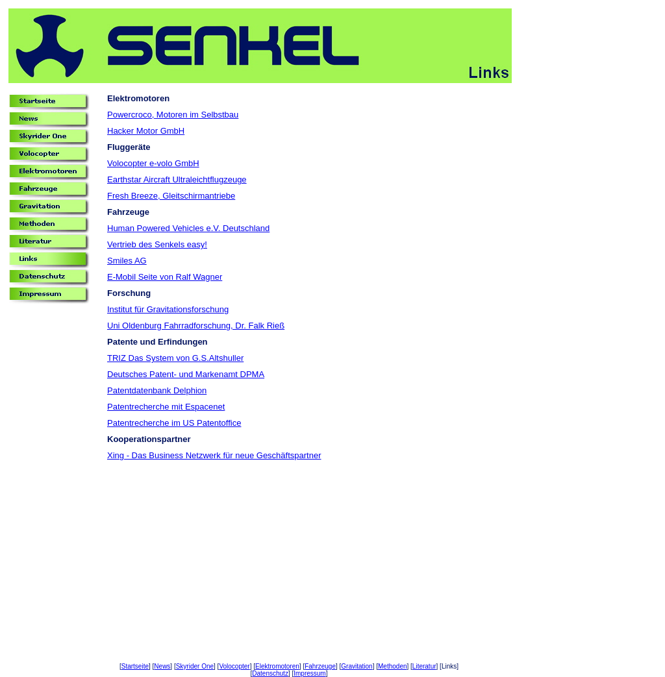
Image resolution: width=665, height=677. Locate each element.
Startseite (135, 666)
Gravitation (356, 666)
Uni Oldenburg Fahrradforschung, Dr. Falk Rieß (195, 325)
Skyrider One (195, 666)
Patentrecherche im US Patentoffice (174, 423)
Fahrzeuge (320, 666)
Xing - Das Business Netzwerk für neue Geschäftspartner (214, 455)
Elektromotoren (277, 666)
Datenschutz (270, 673)
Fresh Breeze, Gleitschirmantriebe (171, 196)
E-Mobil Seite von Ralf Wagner (164, 277)
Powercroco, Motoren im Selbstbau (172, 114)
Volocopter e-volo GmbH (153, 163)
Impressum (309, 673)
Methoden (392, 666)
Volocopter (234, 666)
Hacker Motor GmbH (145, 131)
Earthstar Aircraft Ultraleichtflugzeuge (177, 179)
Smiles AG (127, 260)
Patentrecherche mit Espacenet (166, 407)
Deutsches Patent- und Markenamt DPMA (185, 374)
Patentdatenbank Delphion (157, 390)
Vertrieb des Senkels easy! (157, 244)
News (162, 666)
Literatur (424, 666)
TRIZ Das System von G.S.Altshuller (175, 358)
